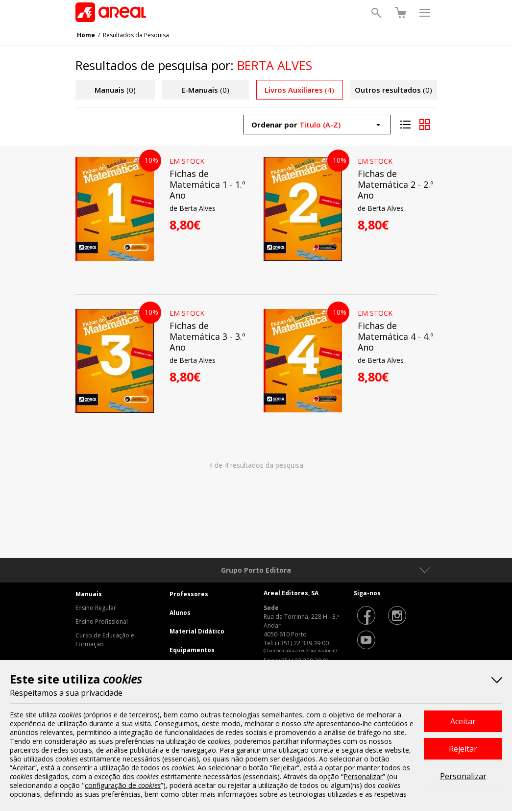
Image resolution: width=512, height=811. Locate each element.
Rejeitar (463, 748)
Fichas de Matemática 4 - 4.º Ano (396, 336)
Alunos (180, 612)
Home (86, 35)
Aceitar (463, 721)
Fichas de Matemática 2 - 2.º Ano (396, 184)
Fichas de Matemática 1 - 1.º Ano (207, 184)
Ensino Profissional (101, 621)
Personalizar (463, 776)
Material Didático (197, 631)
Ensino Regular (95, 608)
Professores (189, 594)
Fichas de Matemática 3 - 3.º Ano (207, 336)
